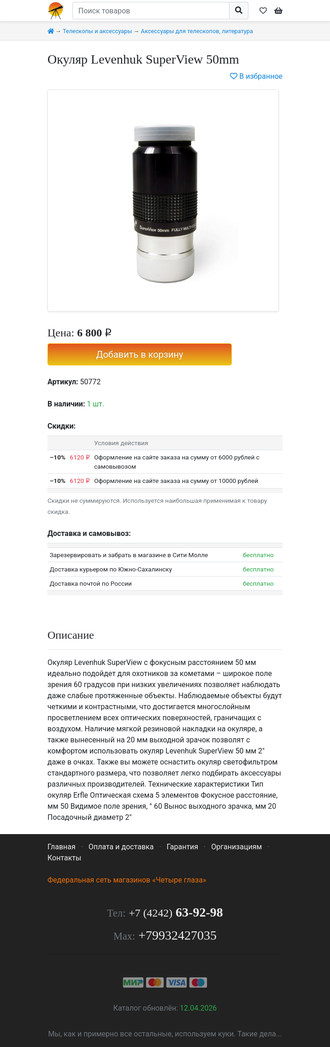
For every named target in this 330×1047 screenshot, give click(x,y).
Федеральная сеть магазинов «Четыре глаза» (126, 880)
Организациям (236, 846)
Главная (61, 846)
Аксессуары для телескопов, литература (197, 31)
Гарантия (183, 846)
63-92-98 (176, 912)
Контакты (64, 857)
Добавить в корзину (139, 354)
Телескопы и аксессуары (97, 31)
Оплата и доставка (120, 846)
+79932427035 (177, 935)
